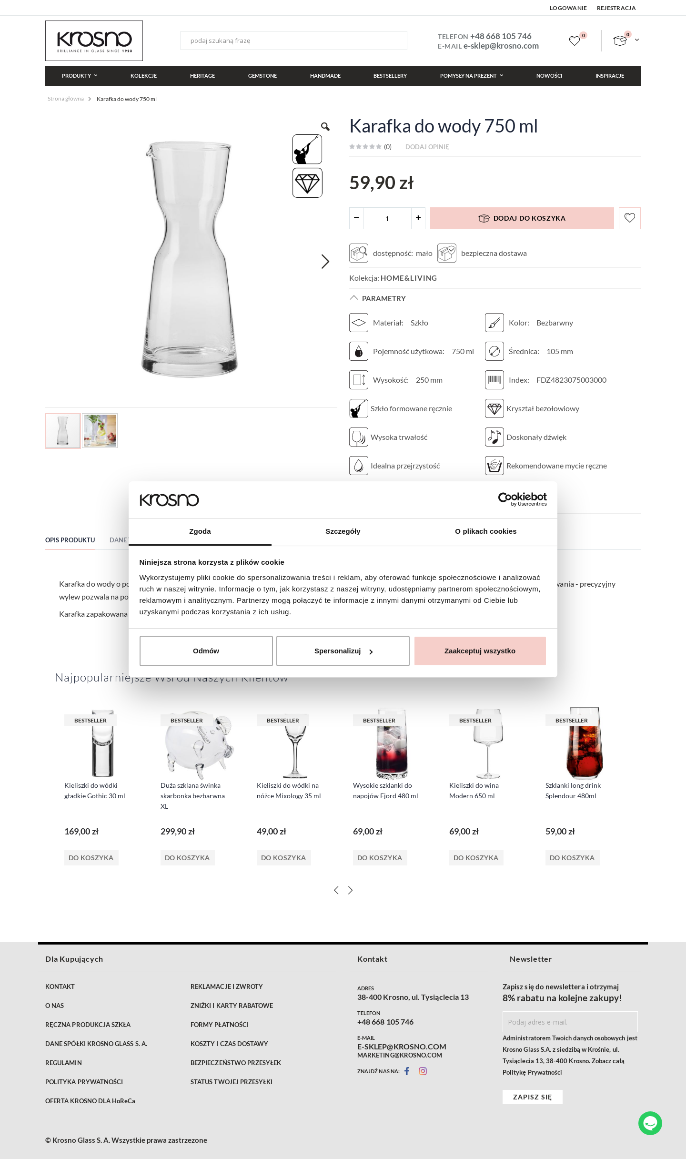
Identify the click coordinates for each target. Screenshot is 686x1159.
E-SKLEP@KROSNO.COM (401, 1046)
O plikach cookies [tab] (485, 531)
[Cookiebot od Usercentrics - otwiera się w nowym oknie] (505, 499)
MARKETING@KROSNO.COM (399, 1055)
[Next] (350, 890)
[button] (325, 261)
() (387, 146)
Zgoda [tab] (200, 531)
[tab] (77, 541)
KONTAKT (60, 986)
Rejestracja (616, 7)
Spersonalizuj (343, 651)
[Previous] (336, 890)
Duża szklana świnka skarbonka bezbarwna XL (193, 795)
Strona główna (66, 98)
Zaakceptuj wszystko (479, 651)
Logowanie (568, 7)
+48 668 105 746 (501, 36)
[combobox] (294, 40)
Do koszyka (91, 858)
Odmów (206, 651)
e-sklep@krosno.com (501, 46)
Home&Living (409, 278)
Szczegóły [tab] (342, 531)
